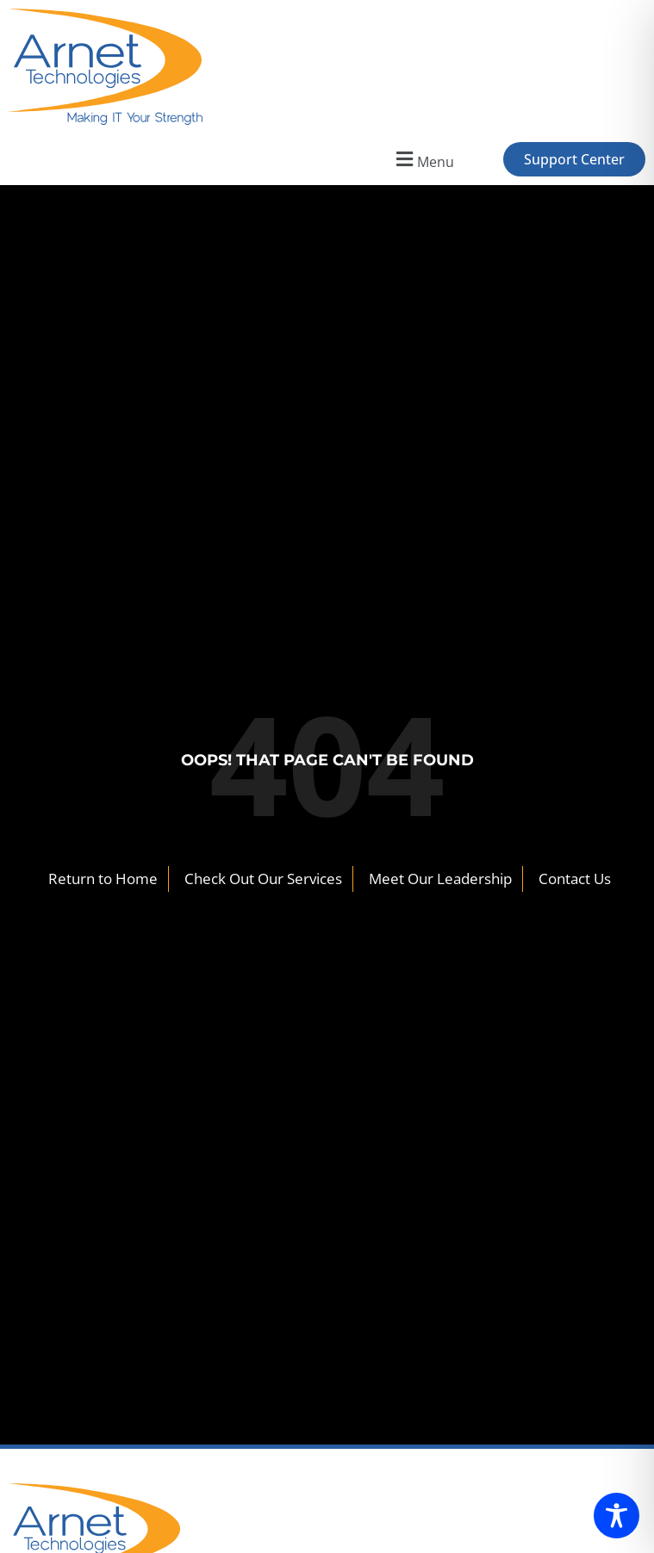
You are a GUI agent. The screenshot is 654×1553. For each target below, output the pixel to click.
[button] (422, 160)
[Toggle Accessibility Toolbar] (616, 1515)
